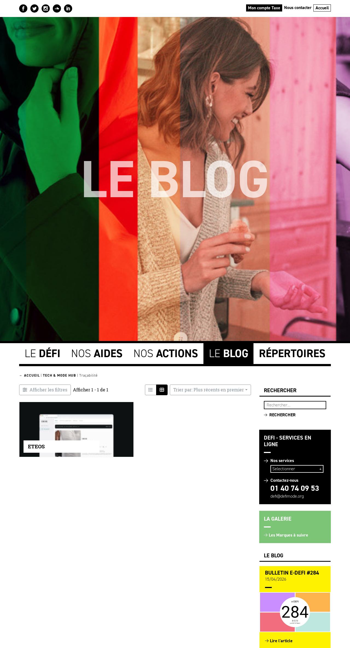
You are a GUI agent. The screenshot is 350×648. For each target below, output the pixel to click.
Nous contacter (298, 7)
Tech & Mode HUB (59, 375)
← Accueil (29, 375)
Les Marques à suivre (288, 535)
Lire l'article (281, 641)
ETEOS (36, 446)
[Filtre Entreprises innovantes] (45, 390)
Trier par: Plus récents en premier (208, 390)
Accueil (322, 8)
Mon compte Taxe (264, 8)
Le (42, 353)
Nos (96, 353)
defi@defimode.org (287, 496)
